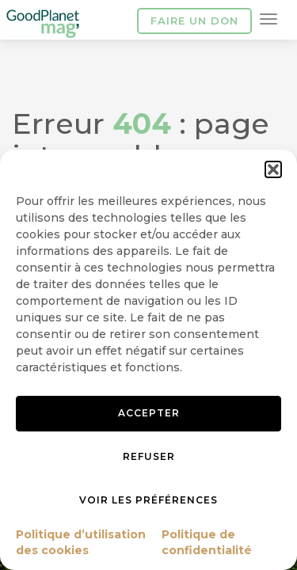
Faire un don (194, 20)
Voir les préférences (148, 500)
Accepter (149, 413)
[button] (273, 169)
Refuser (149, 456)
